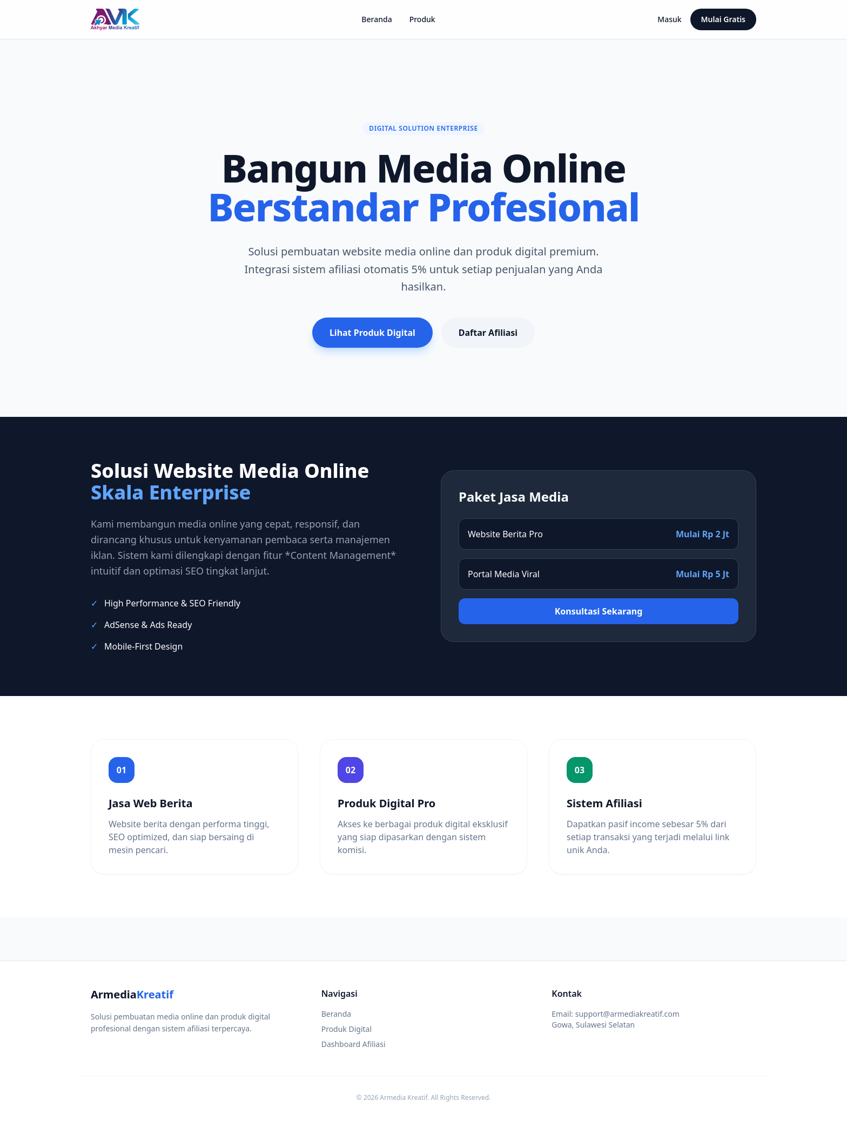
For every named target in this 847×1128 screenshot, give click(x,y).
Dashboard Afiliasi (353, 1044)
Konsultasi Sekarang (599, 611)
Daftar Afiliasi (488, 333)
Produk (422, 19)
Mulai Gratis (723, 19)
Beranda (376, 19)
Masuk (669, 19)
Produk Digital (346, 1029)
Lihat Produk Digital (372, 333)
